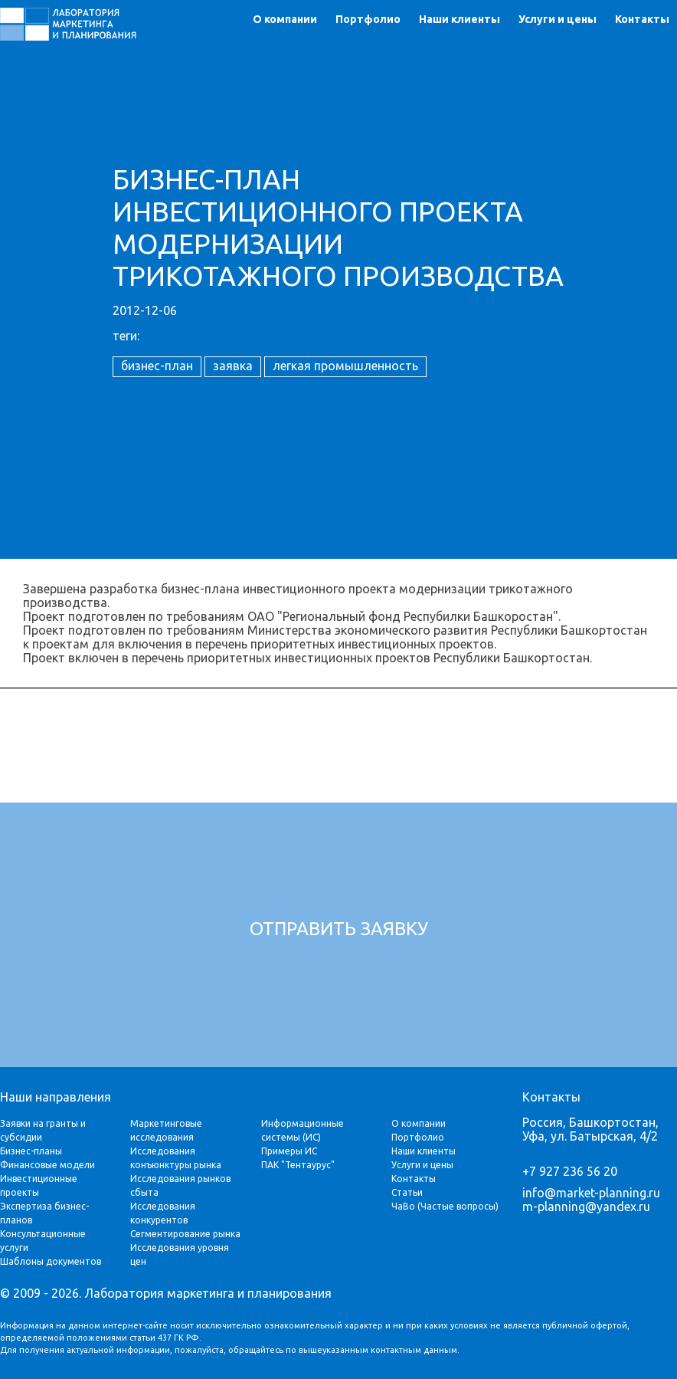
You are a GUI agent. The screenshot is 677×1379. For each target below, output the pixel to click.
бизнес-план (157, 366)
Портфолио (368, 19)
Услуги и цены (557, 19)
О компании (285, 19)
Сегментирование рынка (185, 1234)
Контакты (642, 19)
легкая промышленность (345, 366)
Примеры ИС (289, 1151)
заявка (233, 366)
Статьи (407, 1192)
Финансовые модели (47, 1165)
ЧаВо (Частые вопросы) (445, 1206)
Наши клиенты (459, 19)
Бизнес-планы (31, 1151)
